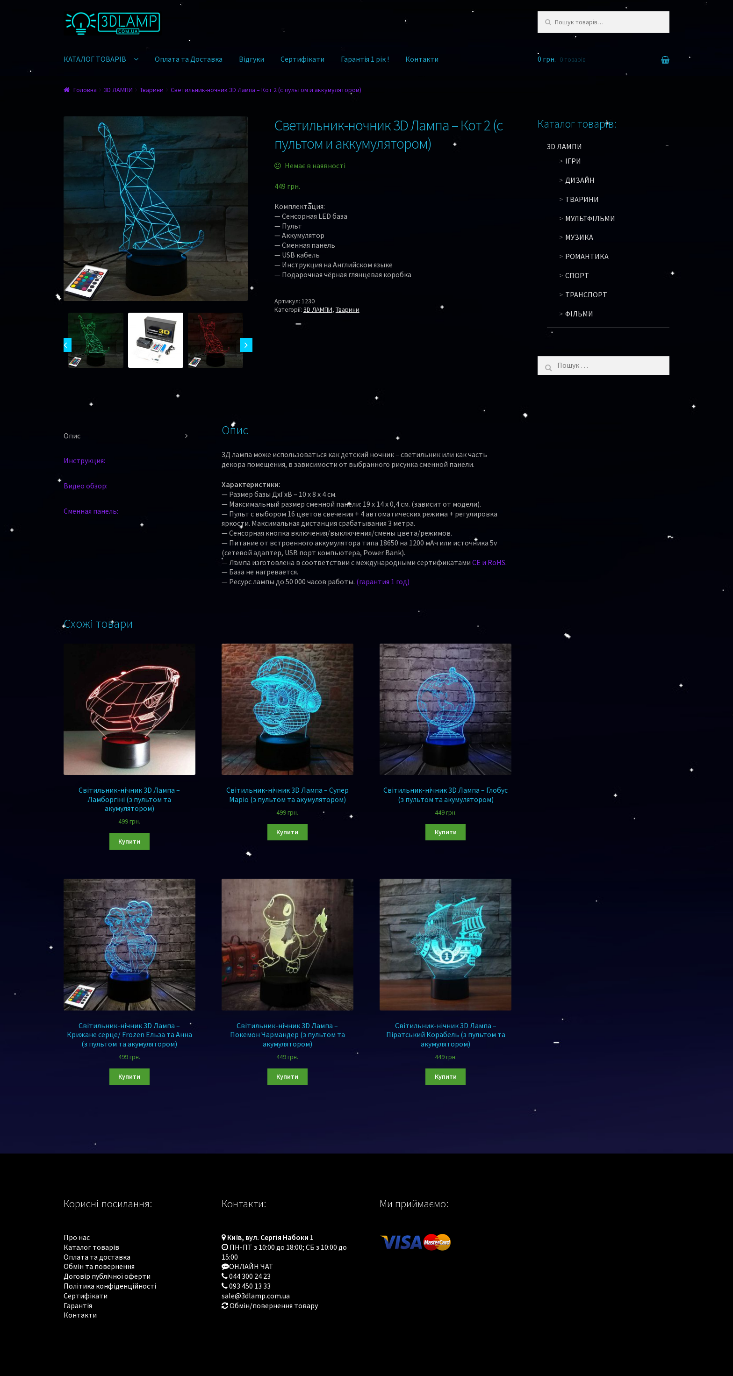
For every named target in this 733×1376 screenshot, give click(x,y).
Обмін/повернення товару (274, 1305)
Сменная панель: (91, 511)
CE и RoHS (488, 562)
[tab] (129, 436)
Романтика (587, 256)
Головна (85, 90)
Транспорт (586, 294)
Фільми (579, 313)
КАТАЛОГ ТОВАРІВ (95, 59)
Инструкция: (84, 460)
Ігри (573, 160)
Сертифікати (302, 59)
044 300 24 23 (250, 1276)
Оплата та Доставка (189, 59)
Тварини (152, 90)
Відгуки (251, 59)
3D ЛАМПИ (118, 90)
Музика (579, 237)
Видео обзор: (86, 485)
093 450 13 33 (250, 1285)
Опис (72, 435)
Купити (129, 841)
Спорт (577, 275)
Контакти (421, 59)
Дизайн (580, 180)
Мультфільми (590, 218)
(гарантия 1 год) (383, 581)
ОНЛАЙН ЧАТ (251, 1266)
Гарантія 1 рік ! (365, 59)
